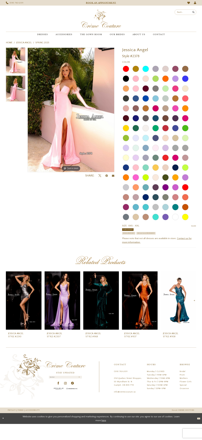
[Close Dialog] (4, 434)
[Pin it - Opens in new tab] (106, 175)
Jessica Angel (24, 42)
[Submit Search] (193, 12)
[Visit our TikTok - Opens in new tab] (72, 402)
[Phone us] (14, 3)
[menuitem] (14, 3)
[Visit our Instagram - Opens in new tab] (65, 402)
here (104, 436)
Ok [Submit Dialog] (197, 434)
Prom (182, 391)
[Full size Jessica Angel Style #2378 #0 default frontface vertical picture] (71, 110)
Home (9, 42)
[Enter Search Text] (185, 12)
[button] (195, 3)
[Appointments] (101, 2)
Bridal (182, 388)
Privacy (12, 426)
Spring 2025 (42, 42)
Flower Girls (186, 398)
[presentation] (23, 317)
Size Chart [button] (191, 226)
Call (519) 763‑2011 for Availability (144, 248)
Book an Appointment (137, 240)
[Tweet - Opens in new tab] (99, 176)
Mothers (184, 394)
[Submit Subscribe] (78, 395)
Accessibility (33, 426)
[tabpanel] (15, 62)
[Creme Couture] (101, 18)
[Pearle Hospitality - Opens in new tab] (58, 408)
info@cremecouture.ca (125, 408)
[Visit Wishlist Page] (188, 3)
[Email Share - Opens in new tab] (113, 175)
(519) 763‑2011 (121, 388)
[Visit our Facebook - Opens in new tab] (58, 402)
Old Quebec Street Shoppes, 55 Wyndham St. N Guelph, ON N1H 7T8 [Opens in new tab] (128, 397)
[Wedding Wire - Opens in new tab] (71, 408)
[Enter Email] (65, 395)
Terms (20, 426)
